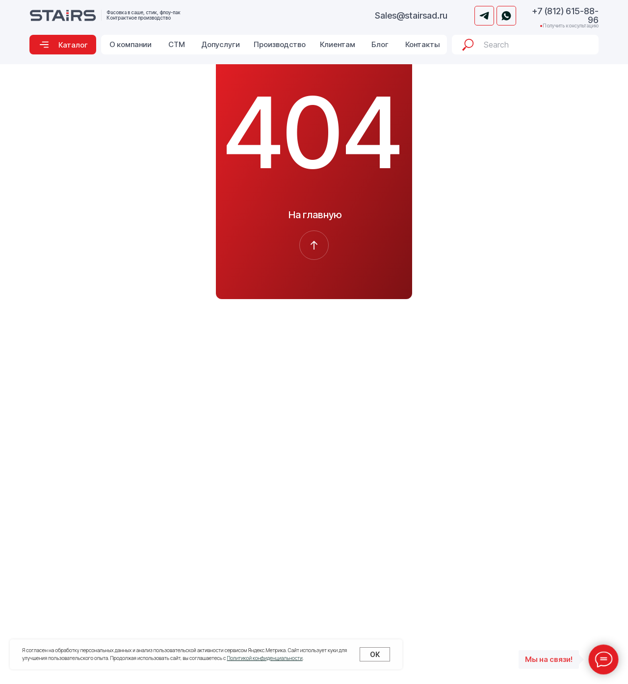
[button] (62, 44)
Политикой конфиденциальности (264, 658)
